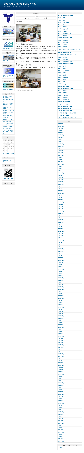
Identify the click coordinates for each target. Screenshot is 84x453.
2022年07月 (61, 215)
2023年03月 (61, 197)
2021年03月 (61, 251)
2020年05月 (61, 273)
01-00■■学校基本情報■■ (65, 15)
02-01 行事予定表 (63, 40)
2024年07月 (61, 162)
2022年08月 (61, 213)
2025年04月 (61, 142)
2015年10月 (61, 396)
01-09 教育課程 (62, 35)
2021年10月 (61, 235)
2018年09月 (61, 318)
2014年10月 (61, 423)
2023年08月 (61, 186)
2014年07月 (61, 430)
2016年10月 (61, 369)
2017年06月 (61, 351)
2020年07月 (61, 269)
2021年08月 (61, 240)
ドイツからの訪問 (7, 127)
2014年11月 (61, 421)
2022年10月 (61, 209)
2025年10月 (61, 128)
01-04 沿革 (61, 24)
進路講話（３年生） (8, 119)
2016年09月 (61, 372)
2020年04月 (61, 276)
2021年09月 (61, 238)
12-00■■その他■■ (64, 115)
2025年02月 (61, 146)
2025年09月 (61, 130)
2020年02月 (61, 280)
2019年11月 (61, 287)
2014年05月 (61, 434)
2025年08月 (61, 133)
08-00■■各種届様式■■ (65, 106)
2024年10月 (61, 155)
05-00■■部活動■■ (64, 86)
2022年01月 (61, 229)
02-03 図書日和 (62, 44)
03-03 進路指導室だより (65, 61)
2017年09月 (61, 345)
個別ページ (30, 90)
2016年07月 (61, 376)
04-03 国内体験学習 (64, 70)
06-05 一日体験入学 (64, 99)
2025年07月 (61, 135)
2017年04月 (61, 356)
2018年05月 (61, 327)
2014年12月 (61, 418)
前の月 (4, 153)
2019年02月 (61, 307)
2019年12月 (61, 284)
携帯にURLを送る (8, 178)
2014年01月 (61, 441)
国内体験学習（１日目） (8, 100)
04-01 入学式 (62, 66)
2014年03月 (61, 439)
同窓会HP (5, 61)
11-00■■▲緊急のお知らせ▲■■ (67, 113)
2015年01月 (61, 416)
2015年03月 (61, 412)
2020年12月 (61, 258)
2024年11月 (61, 153)
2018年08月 (61, 320)
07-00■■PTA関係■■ (64, 102)
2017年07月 (61, 349)
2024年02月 (61, 173)
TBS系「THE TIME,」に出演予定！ (8, 116)
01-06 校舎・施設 (63, 29)
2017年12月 (61, 338)
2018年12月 (61, 311)
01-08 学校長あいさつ (64, 33)
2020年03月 (61, 278)
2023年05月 (61, 193)
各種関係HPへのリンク (8, 160)
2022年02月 (61, 226)
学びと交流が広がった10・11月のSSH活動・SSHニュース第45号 (8, 131)
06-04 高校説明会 (63, 97)
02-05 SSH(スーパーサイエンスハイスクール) (69, 49)
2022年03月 (61, 224)
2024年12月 (61, 150)
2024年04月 (61, 168)
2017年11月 (61, 340)
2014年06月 (61, 432)
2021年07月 (61, 242)
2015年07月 (61, 403)
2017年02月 (61, 360)
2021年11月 (61, 233)
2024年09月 (61, 157)
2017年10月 (61, 343)
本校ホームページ (7, 34)
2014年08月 (61, 427)
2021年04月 (61, 249)
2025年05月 (61, 139)
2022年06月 (61, 217)
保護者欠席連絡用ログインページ (8, 76)
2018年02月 (61, 334)
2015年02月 (61, 414)
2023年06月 (61, 191)
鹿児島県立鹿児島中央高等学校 (20, 3)
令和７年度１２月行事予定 (8, 107)
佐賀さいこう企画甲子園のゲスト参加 (8, 104)
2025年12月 (61, 124)
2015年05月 (61, 407)
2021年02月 (61, 253)
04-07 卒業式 (62, 79)
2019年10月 (61, 289)
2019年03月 (61, 305)
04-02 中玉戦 (62, 68)
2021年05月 (61, 246)
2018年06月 (61, 325)
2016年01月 (61, 389)
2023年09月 (61, 184)
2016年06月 (61, 378)
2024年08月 (61, 159)
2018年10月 (61, 316)
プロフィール (8, 183)
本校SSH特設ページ (8, 48)
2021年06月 (61, 244)
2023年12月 (61, 177)
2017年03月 (61, 358)
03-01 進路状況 (62, 57)
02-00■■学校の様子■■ (65, 38)
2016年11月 (61, 367)
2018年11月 (61, 313)
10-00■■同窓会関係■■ (65, 111)
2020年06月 (61, 271)
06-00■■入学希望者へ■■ (65, 88)
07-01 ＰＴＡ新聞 (63, 104)
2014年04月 (61, 436)
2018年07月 (61, 322)
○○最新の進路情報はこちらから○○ (68, 55)
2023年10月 (61, 182)
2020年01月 (61, 282)
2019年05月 (61, 300)
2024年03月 (61, 171)
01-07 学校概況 (62, 31)
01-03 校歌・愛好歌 (64, 22)
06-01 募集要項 (62, 90)
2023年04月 (61, 195)
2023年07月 (61, 188)
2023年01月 (61, 202)
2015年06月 (61, 405)
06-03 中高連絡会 (21, 90)
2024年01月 (61, 175)
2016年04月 (61, 383)
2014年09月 (61, 425)
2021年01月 (61, 255)
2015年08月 (61, 401)
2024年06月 (61, 164)
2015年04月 (61, 409)
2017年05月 (61, 354)
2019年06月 (61, 298)
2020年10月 (61, 262)
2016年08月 (61, 374)
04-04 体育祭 (62, 73)
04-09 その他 (62, 84)
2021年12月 (61, 231)
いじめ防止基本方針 (8, 89)
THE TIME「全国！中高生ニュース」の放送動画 (8, 112)
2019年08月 (61, 293)
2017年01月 (61, 363)
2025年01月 (61, 148)
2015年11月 (61, 394)
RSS (61, 448)
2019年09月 (61, 291)
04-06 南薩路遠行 (63, 77)
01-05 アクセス (62, 27)
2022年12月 (61, 204)
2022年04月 (61, 222)
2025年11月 (61, 126)
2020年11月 (61, 260)
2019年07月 (61, 296)
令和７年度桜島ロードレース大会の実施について (8, 123)
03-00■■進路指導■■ (64, 53)
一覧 (8, 153)
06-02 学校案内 (62, 93)
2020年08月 (61, 267)
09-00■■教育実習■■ (64, 108)
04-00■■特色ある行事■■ (65, 64)
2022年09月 (61, 211)
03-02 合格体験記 (63, 59)
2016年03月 (61, 385)
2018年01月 (61, 336)
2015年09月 (61, 398)
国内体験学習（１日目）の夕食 (8, 96)
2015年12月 (61, 392)
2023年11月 (61, 179)
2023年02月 (61, 200)
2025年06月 (61, 137)
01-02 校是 (61, 20)
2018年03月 (61, 331)
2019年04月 (61, 302)
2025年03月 (61, 144)
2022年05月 (61, 220)
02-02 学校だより (63, 42)
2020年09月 (61, 264)
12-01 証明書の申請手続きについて (68, 117)
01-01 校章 (61, 18)
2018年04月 (61, 329)
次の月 (12, 153)
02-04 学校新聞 (62, 47)
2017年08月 (61, 347)
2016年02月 (61, 387)
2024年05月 (61, 166)
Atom (63, 448)
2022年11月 (61, 206)
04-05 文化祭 (62, 75)
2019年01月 (61, 309)
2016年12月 (61, 365)
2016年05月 (61, 380)
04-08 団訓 (61, 82)
